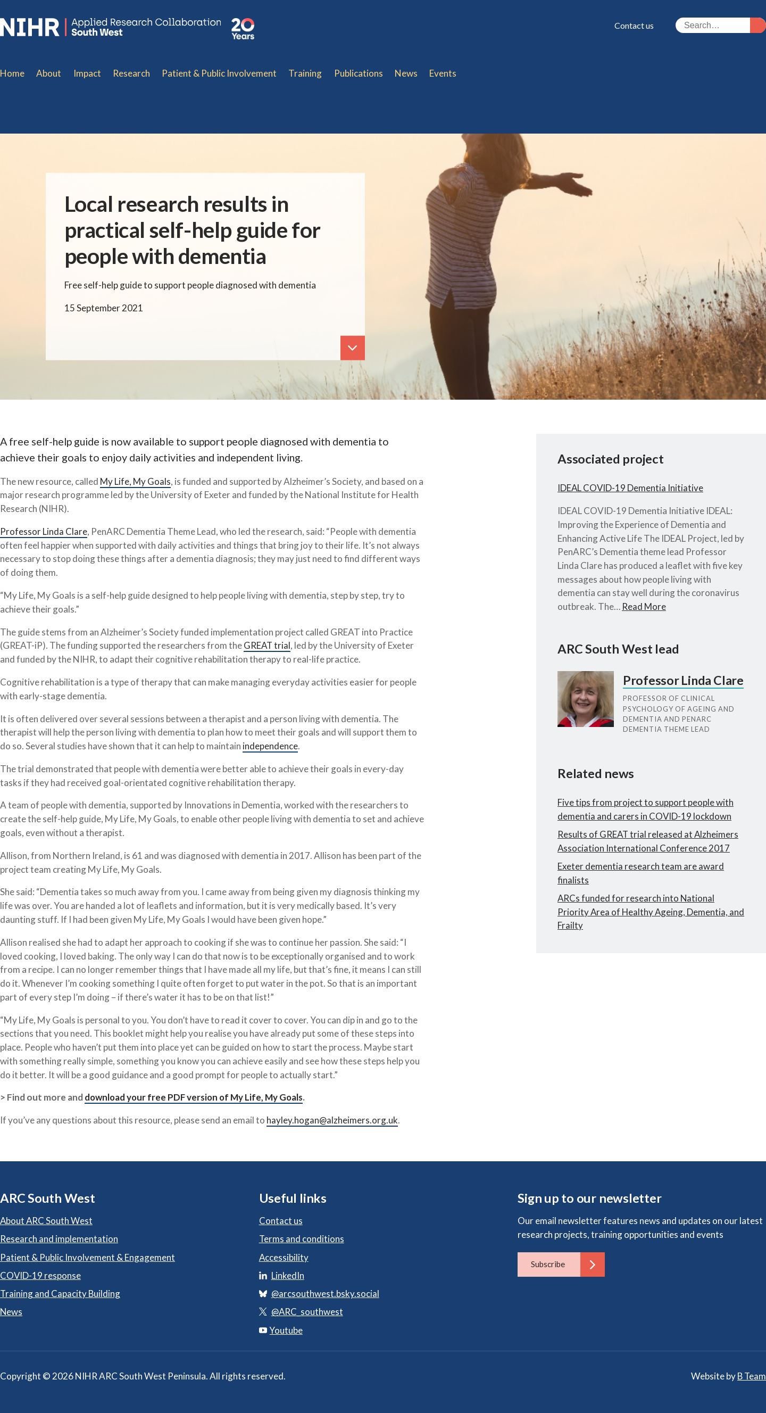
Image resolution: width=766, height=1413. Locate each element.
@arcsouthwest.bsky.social (325, 1287)
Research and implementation (59, 1232)
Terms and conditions (302, 1232)
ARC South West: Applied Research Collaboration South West (132, 28)
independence (270, 739)
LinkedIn (287, 1269)
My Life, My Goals (136, 474)
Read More (644, 600)
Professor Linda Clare (43, 525)
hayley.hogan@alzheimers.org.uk (332, 1113)
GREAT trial (268, 638)
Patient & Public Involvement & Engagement (87, 1250)
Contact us (634, 25)
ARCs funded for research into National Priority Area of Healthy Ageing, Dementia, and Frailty (643, 924)
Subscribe (568, 1258)
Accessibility (284, 1250)
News (11, 1305)
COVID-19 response (40, 1269)
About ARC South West (47, 1214)
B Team (751, 1369)
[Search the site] (721, 25)
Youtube (281, 1323)
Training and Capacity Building (60, 1287)
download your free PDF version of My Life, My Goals (196, 1090)
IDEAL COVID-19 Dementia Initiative (630, 481)
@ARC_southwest (307, 1305)
